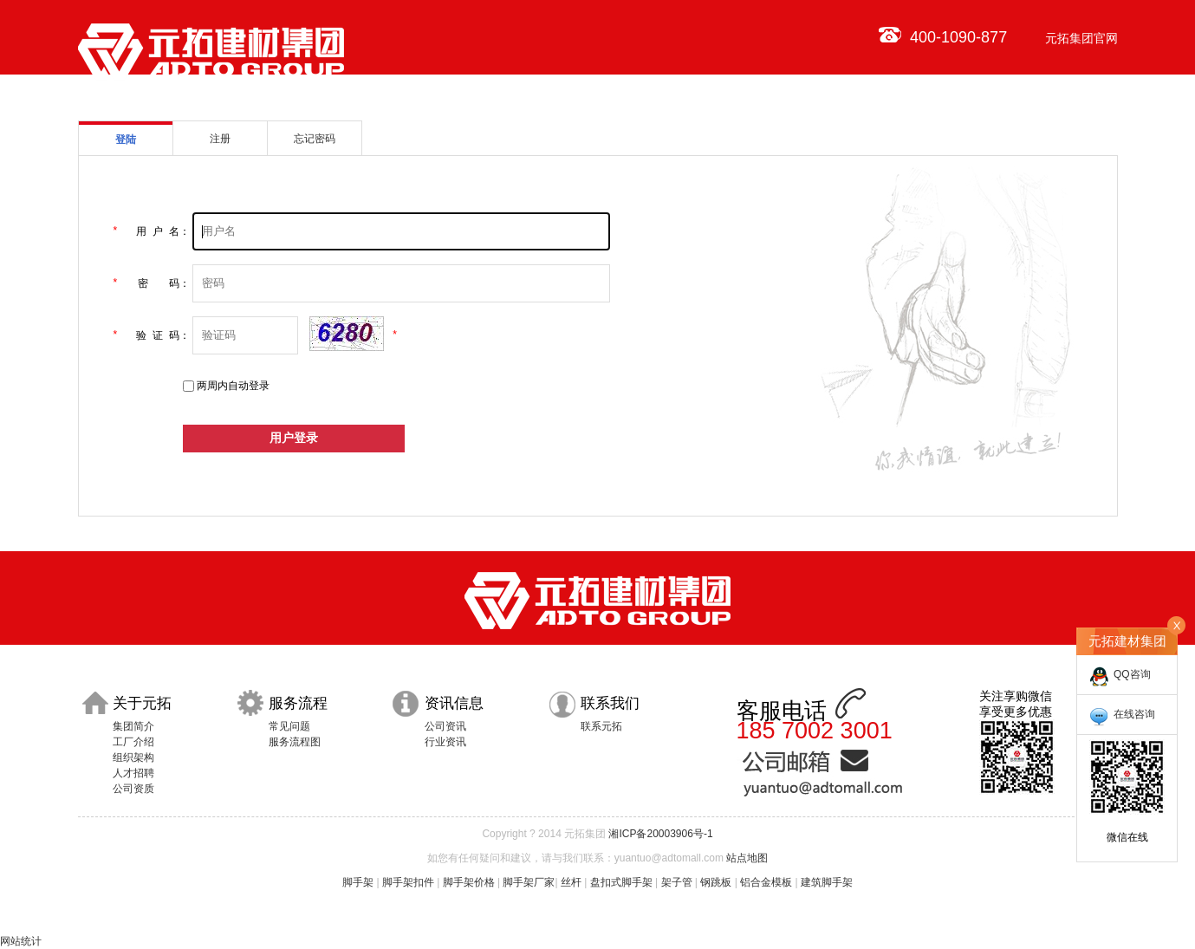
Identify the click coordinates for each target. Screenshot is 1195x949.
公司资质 (133, 789)
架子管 (676, 882)
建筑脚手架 (827, 882)
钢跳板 (715, 882)
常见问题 (289, 726)
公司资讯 (445, 726)
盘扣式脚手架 (621, 882)
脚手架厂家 (529, 882)
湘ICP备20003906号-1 (660, 834)
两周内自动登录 (233, 386)
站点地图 (747, 858)
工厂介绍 (133, 742)
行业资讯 (445, 742)
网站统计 (21, 941)
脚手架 (357, 882)
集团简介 (133, 726)
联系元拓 (601, 726)
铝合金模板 (766, 882)
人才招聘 (133, 773)
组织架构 (133, 757)
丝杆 (571, 882)
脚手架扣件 (408, 882)
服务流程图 (295, 742)
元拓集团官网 (1081, 38)
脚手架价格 (469, 882)
